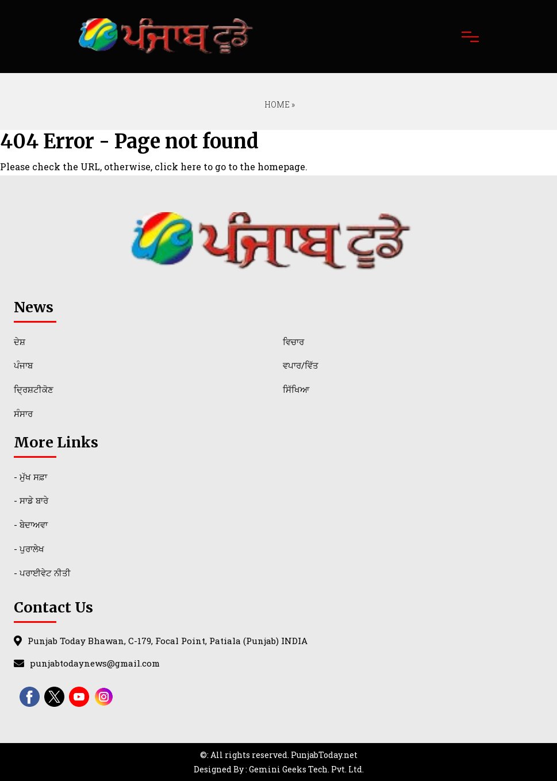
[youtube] (79, 697)
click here (178, 166)
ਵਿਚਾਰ (293, 341)
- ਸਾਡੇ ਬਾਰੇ (31, 500)
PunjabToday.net (324, 754)
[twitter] (54, 697)
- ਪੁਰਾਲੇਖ (29, 548)
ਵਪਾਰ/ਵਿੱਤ (300, 365)
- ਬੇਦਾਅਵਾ (31, 524)
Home (276, 104)
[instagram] (104, 697)
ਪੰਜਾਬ (23, 365)
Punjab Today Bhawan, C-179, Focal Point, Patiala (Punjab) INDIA (168, 640)
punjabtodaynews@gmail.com (95, 663)
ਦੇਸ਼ (19, 341)
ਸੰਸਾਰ (23, 413)
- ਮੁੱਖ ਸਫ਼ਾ (30, 477)
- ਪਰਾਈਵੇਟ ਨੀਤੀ (42, 573)
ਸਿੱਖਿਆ (296, 389)
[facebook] (30, 697)
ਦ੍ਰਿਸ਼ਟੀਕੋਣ (33, 389)
